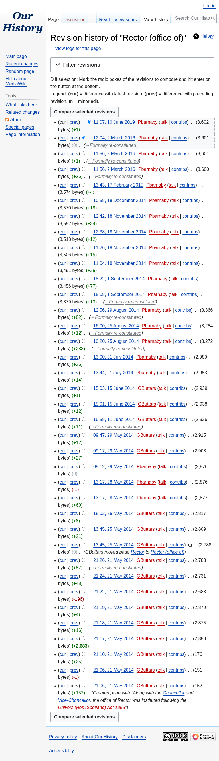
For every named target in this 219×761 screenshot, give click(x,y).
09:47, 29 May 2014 (113, 435)
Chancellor (173, 692)
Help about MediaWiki (16, 81)
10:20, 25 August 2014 (116, 341)
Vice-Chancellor (74, 700)
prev (74, 122)
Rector (137, 552)
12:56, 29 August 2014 (116, 310)
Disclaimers (134, 736)
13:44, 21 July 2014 (113, 372)
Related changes (22, 112)
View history (156, 19)
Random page (19, 71)
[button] (132, 65)
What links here (21, 104)
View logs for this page (78, 48)
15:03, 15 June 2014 (114, 388)
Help (205, 36)
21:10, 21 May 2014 (113, 654)
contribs (179, 122)
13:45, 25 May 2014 (113, 529)
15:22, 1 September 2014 (119, 278)
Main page (16, 56)
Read (104, 19)
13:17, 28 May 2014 (113, 482)
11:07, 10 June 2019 (114, 122)
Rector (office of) (167, 552)
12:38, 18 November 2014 (119, 231)
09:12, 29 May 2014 (113, 466)
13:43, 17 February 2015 (118, 185)
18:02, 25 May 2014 (113, 513)
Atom (15, 119)
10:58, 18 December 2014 (119, 200)
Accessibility (61, 750)
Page (53, 19)
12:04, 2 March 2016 (114, 137)
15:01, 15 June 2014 (114, 404)
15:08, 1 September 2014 (119, 294)
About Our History (100, 736)
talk (163, 122)
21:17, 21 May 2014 (113, 638)
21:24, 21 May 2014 (113, 576)
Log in (209, 6)
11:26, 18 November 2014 (119, 247)
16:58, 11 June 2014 (114, 419)
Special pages (19, 127)
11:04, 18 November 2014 (119, 263)
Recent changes (21, 63)
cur (63, 137)
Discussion (74, 19)
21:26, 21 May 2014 (113, 560)
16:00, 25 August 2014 (116, 325)
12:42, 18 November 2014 (119, 216)
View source (127, 19)
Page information (22, 134)
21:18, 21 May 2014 (113, 622)
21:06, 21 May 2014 (113, 670)
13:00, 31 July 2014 (113, 357)
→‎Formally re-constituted (110, 145)
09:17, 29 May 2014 (113, 450)
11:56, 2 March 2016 (114, 153)
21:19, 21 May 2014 (113, 607)
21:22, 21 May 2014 (113, 591)
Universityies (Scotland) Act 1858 (91, 707)
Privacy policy (63, 736)
